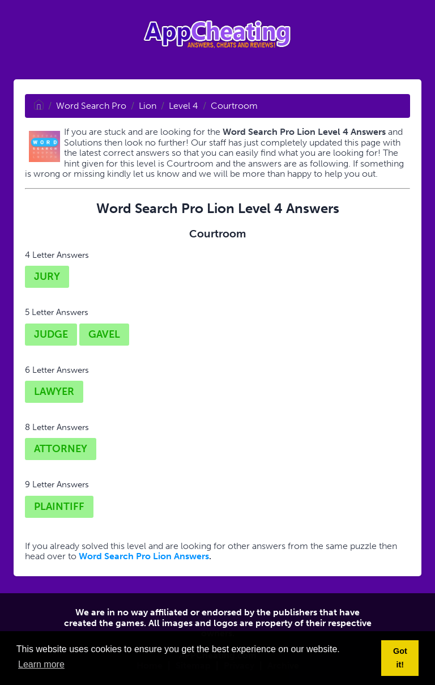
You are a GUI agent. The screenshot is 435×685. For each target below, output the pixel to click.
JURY (47, 276)
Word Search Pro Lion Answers (144, 556)
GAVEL (104, 334)
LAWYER (54, 391)
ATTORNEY (60, 449)
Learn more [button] (41, 664)
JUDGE (51, 334)
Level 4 (183, 105)
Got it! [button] (400, 657)
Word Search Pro (91, 105)
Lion (147, 105)
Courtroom (234, 105)
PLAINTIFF (59, 506)
